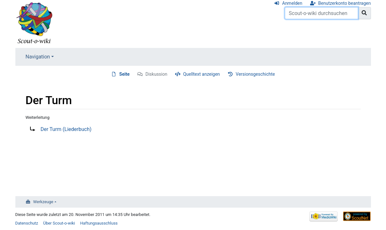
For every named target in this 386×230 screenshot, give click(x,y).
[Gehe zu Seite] (364, 13)
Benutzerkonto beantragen (344, 3)
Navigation (38, 57)
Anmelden (292, 3)
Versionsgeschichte (255, 74)
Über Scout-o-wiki (59, 223)
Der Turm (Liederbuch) (66, 129)
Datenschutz (26, 223)
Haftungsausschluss (99, 223)
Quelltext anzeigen (201, 74)
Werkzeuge (43, 201)
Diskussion (156, 74)
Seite (124, 74)
